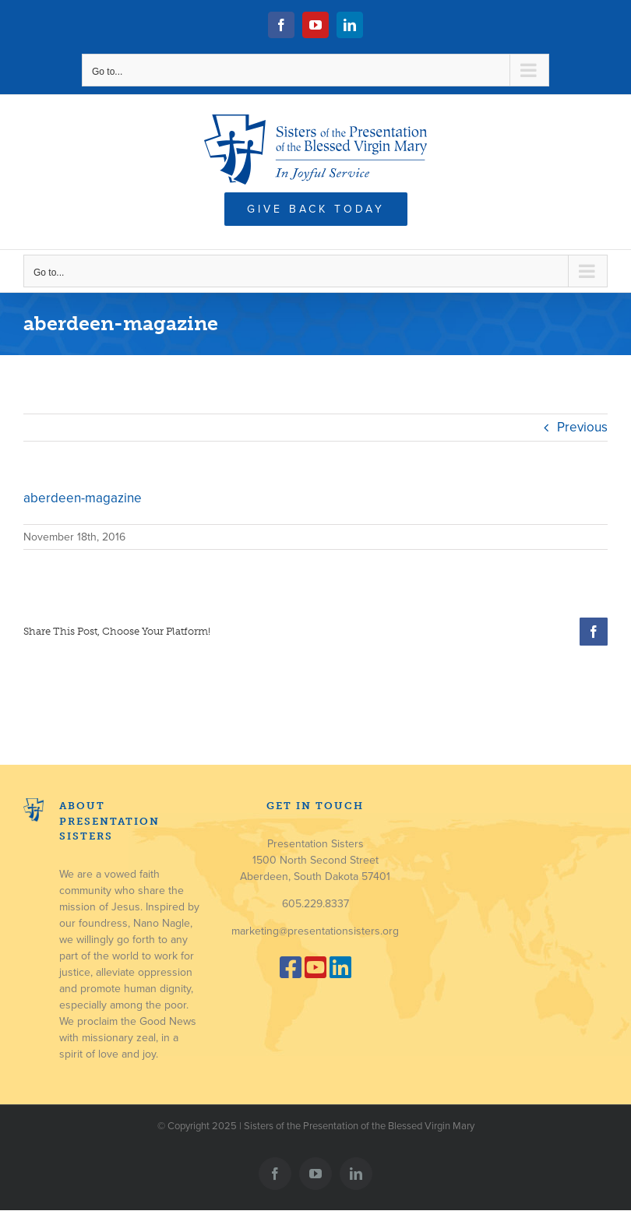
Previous (582, 427)
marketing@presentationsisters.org (315, 931)
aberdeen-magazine (82, 498)
